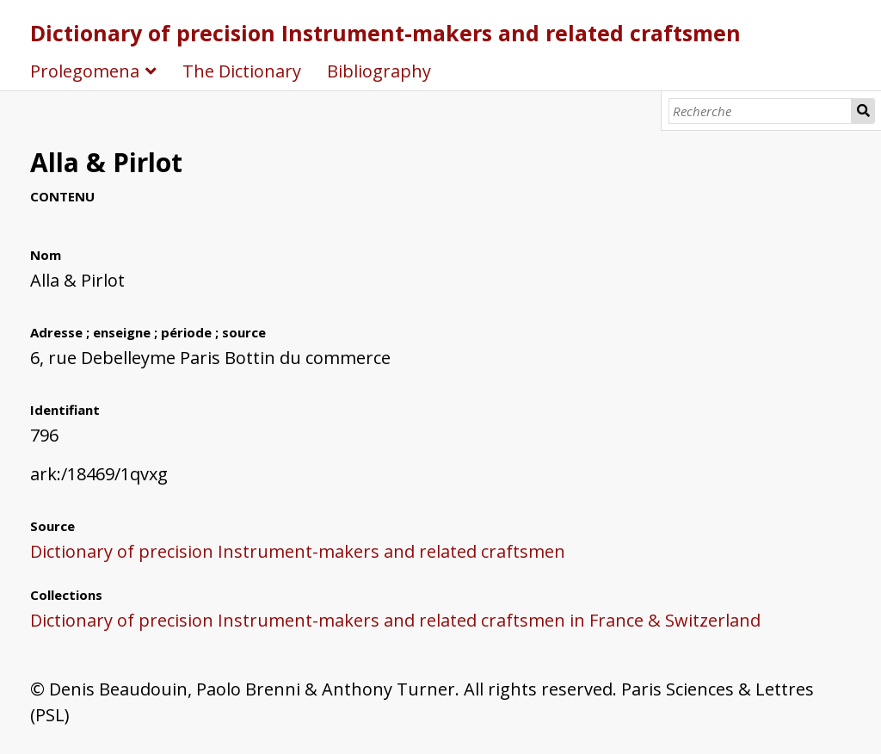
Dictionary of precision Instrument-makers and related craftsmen (385, 32)
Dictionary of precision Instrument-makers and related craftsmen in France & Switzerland (395, 620)
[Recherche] (760, 111)
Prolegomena (84, 71)
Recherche (863, 111)
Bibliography (379, 71)
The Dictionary (241, 71)
